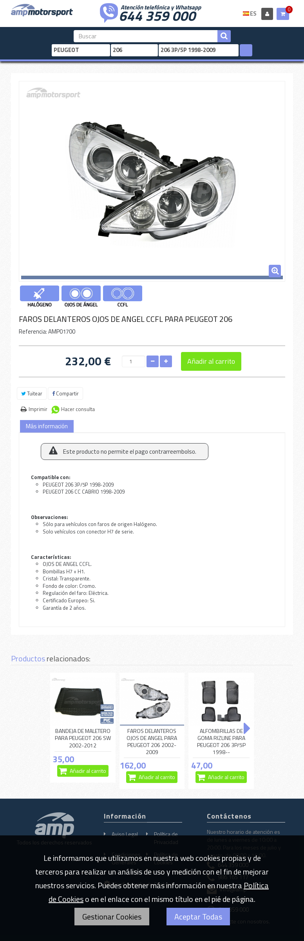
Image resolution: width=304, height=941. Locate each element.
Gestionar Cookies (111, 916)
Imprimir (38, 409)
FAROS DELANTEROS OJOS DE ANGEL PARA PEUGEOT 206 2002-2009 (152, 741)
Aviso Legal (125, 834)
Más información (47, 426)
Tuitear (31, 393)
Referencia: (33, 331)
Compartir (65, 393)
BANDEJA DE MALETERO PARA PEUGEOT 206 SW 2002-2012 (83, 738)
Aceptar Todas (198, 916)
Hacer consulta (78, 409)
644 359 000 (157, 15)
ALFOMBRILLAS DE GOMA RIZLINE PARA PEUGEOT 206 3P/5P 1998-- (221, 741)
